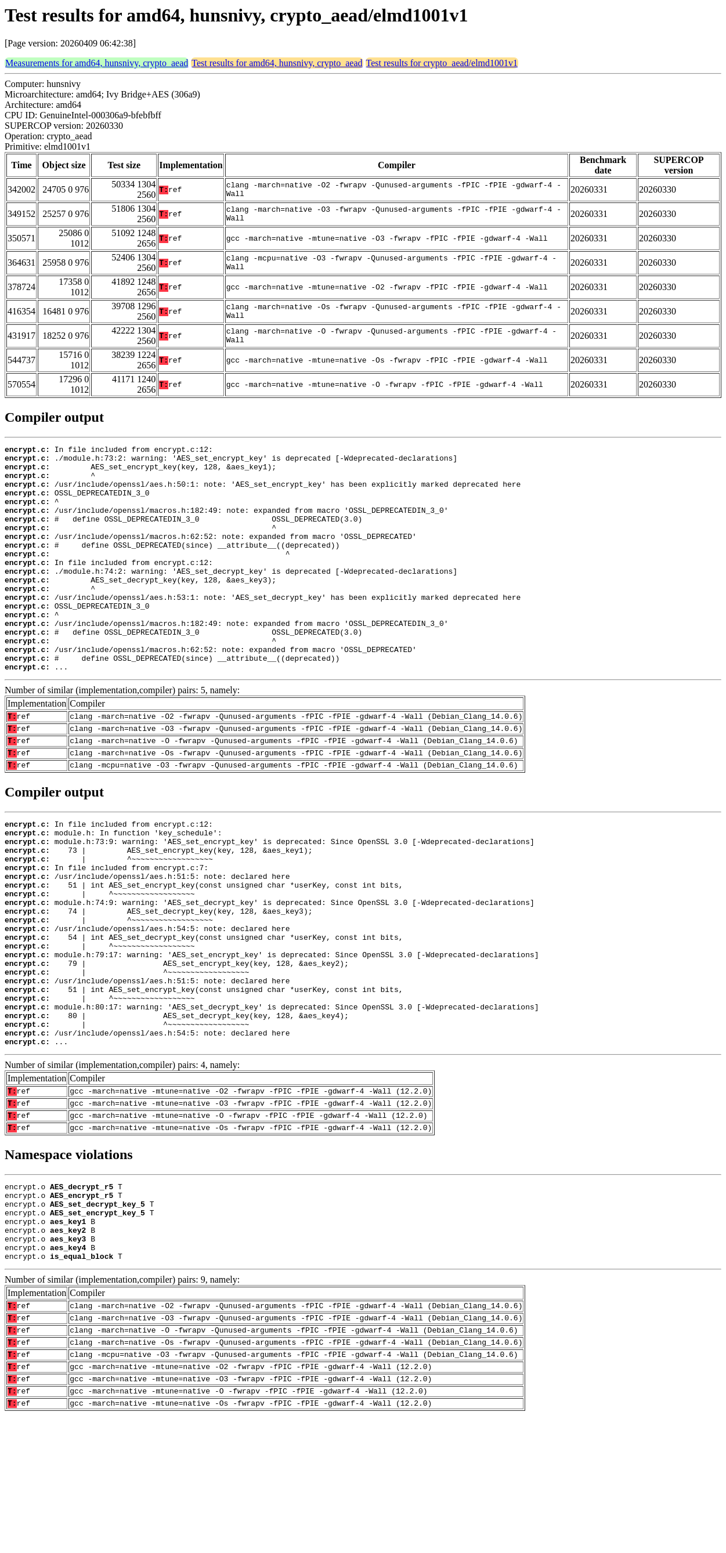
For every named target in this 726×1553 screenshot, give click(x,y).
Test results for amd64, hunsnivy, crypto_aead (277, 63)
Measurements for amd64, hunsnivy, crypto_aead (96, 63)
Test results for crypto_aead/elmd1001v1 (442, 63)
